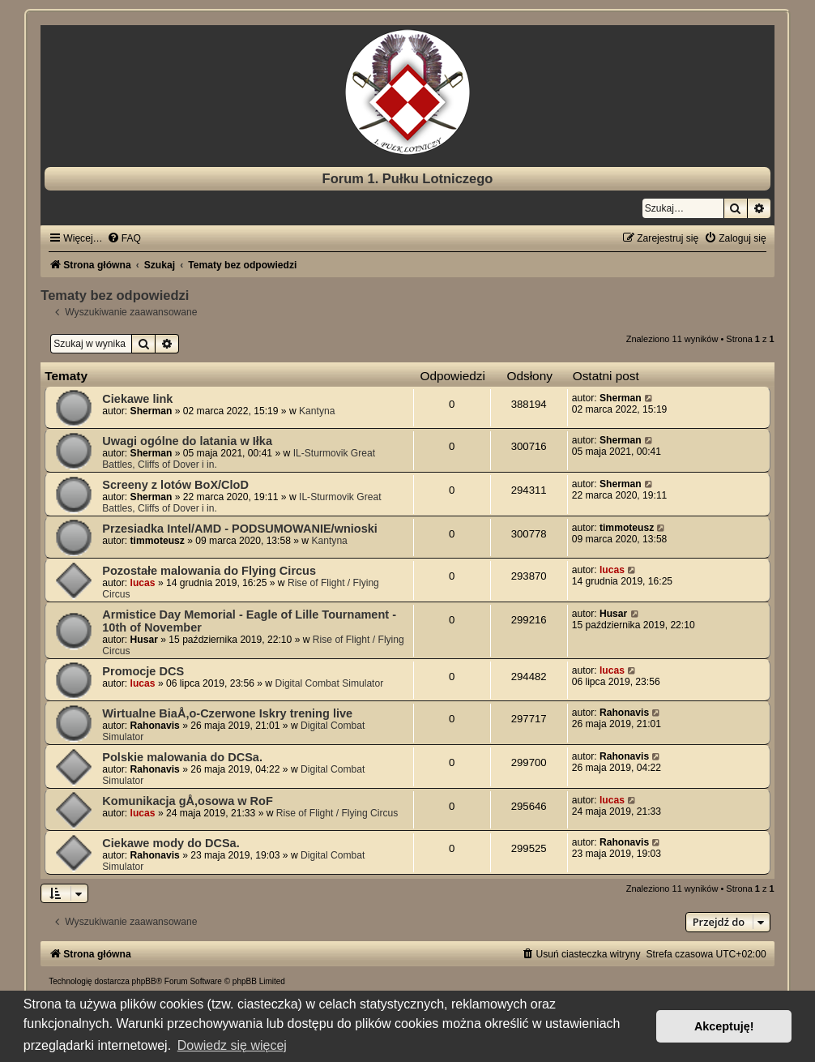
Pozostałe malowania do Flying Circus (209, 570)
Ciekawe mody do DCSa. (170, 843)
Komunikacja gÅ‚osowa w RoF (187, 800)
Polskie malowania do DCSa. (182, 757)
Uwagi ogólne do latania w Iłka (187, 441)
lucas (143, 583)
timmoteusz (157, 540)
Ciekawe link (137, 398)
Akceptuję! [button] (724, 1026)
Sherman (151, 411)
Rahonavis (155, 725)
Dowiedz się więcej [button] (232, 1045)
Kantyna (317, 411)
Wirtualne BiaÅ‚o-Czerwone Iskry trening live (227, 713)
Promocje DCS (143, 671)
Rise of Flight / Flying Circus (337, 813)
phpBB (144, 981)
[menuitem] (124, 238)
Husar (144, 639)
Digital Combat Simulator (329, 683)
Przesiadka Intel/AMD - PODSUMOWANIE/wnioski (240, 528)
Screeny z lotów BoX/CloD (175, 484)
